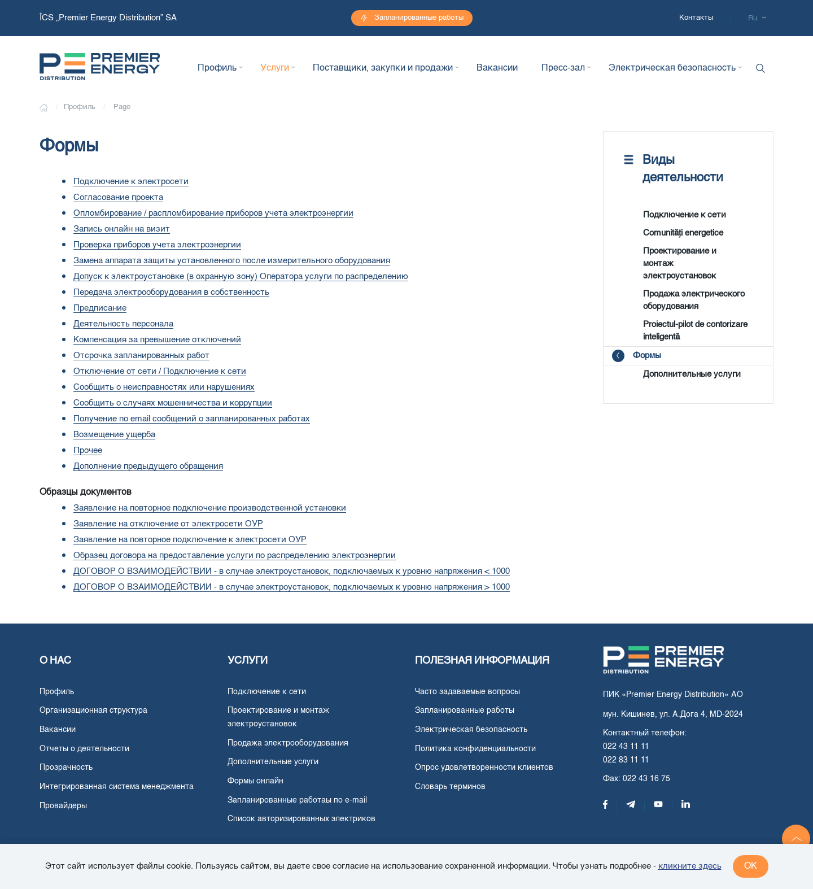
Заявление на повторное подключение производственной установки (209, 508)
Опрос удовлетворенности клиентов (484, 768)
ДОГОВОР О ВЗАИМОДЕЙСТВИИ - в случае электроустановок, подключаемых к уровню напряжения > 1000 (291, 587)
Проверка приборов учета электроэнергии (157, 245)
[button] (796, 839)
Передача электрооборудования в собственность (171, 292)
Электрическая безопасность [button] (672, 68)
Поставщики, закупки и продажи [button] (383, 68)
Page (121, 107)
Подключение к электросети (131, 181)
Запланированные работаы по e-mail (297, 800)
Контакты (696, 17)
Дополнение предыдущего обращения (148, 466)
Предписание (99, 308)
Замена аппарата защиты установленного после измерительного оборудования (231, 260)
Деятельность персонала (123, 324)
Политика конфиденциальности (475, 749)
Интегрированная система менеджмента (117, 787)
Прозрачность (66, 768)
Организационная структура (93, 710)
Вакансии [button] (497, 68)
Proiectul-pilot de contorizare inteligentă (695, 330)
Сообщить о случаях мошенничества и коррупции (172, 403)
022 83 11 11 (626, 760)
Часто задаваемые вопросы (467, 692)
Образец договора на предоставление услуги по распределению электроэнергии (234, 555)
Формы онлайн (255, 781)
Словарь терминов (450, 787)
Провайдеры (63, 806)
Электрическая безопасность (471, 730)
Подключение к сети (684, 215)
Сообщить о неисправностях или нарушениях (164, 387)
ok (750, 866)
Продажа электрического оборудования (694, 300)
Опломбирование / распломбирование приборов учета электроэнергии (213, 213)
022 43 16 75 (646, 779)
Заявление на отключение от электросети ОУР (168, 524)
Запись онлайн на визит (121, 229)
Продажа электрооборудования (288, 743)
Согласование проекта (118, 197)
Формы (647, 355)
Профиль (57, 692)
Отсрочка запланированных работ (141, 355)
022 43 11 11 (626, 747)
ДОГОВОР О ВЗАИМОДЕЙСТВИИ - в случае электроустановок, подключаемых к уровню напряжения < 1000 (291, 571)
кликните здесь (690, 866)
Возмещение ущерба (114, 434)
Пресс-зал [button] (563, 68)
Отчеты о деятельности (84, 749)
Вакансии (58, 730)
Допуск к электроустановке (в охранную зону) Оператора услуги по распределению (240, 276)
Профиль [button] (217, 68)
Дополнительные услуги (692, 374)
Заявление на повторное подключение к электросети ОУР (190, 539)
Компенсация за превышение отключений (157, 339)
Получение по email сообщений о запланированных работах (191, 419)
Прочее (87, 450)
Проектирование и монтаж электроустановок (679, 263)
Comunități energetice (683, 233)
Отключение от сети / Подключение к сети (159, 371)
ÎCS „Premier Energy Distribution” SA (109, 18)
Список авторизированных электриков (301, 819)
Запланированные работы (419, 17)
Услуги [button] (274, 68)
